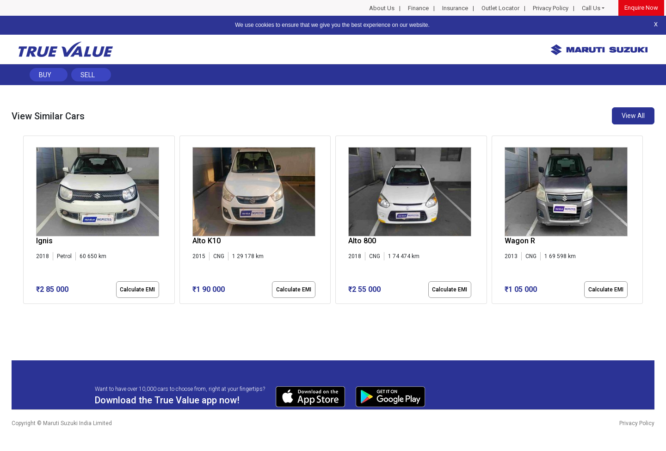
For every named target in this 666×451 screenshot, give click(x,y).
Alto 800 (362, 240)
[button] (26, 311)
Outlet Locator (500, 8)
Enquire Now (641, 7)
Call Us (591, 8)
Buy (45, 75)
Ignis (44, 240)
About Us (382, 8)
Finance (418, 8)
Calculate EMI (137, 289)
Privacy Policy (550, 8)
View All (633, 115)
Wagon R (520, 240)
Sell (87, 75)
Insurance (455, 8)
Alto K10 (206, 240)
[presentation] (28, 222)
